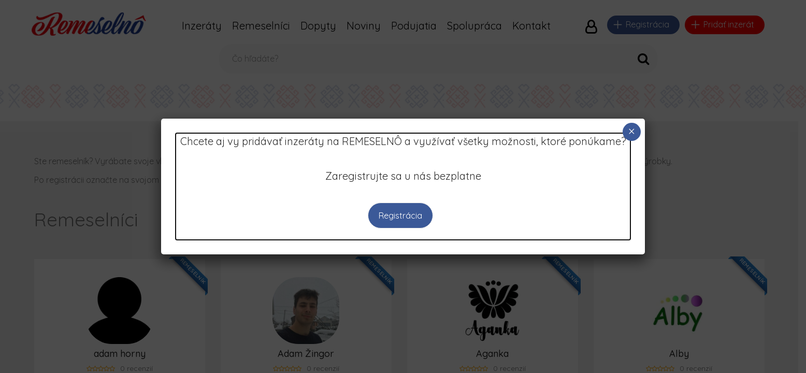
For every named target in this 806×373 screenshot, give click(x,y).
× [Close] (631, 131)
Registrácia (400, 215)
